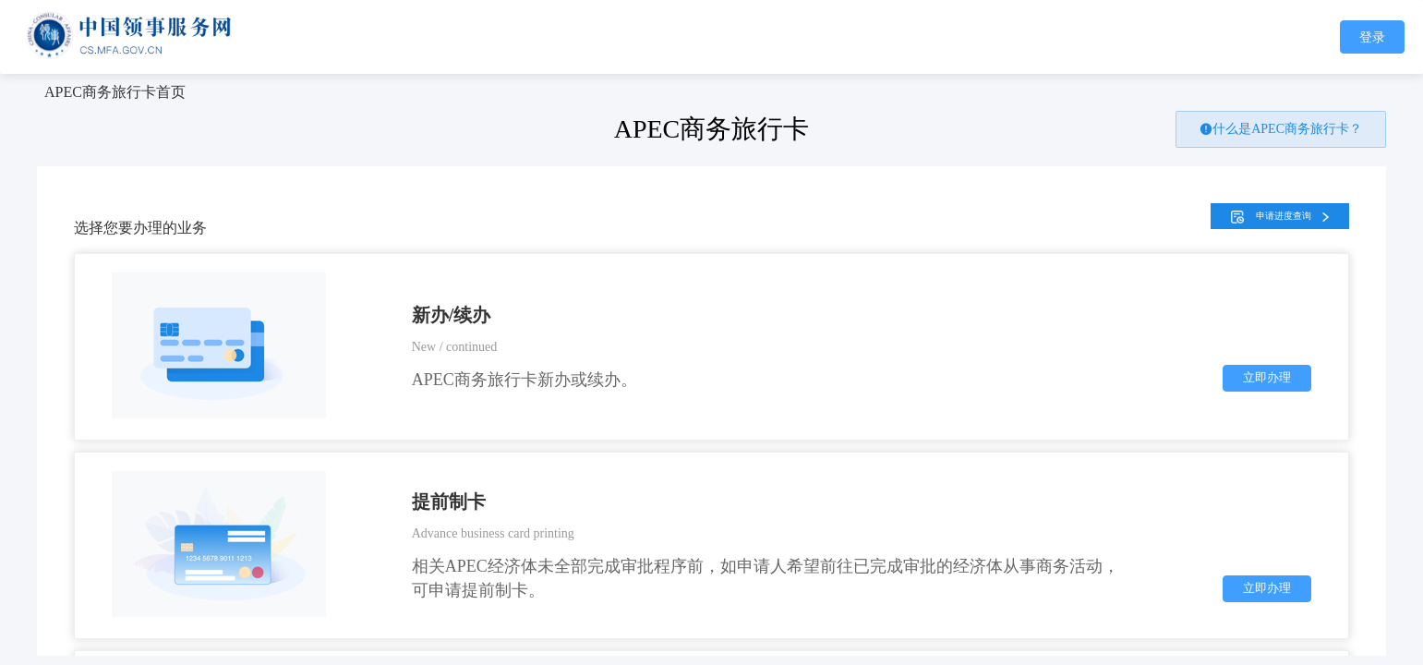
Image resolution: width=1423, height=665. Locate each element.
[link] (115, 92)
